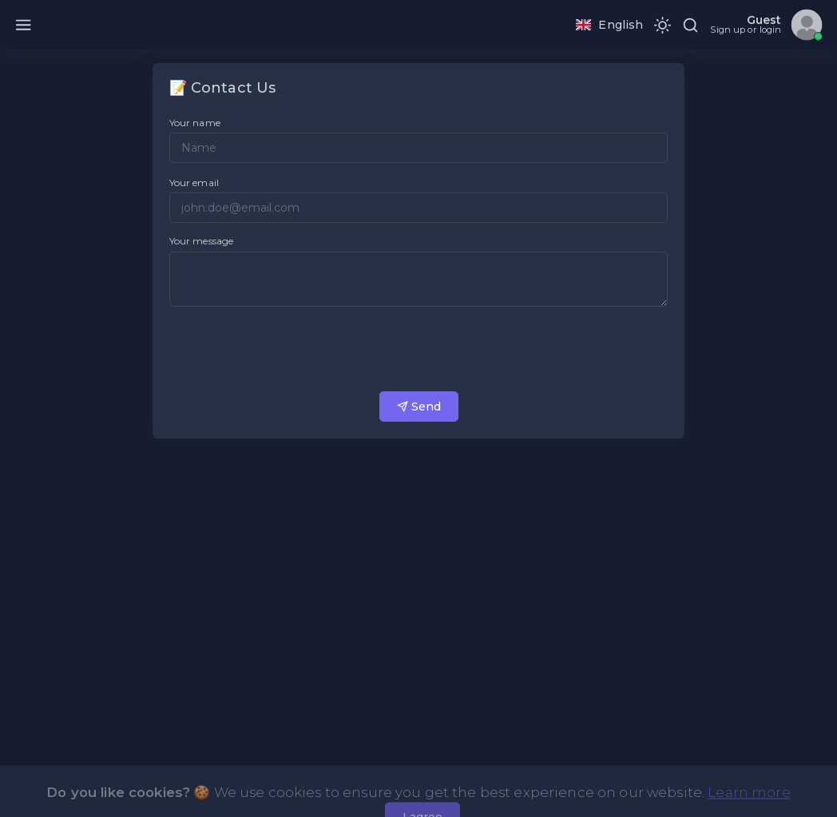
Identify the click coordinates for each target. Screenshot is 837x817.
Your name (194, 123)
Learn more (749, 807)
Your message (201, 241)
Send (419, 406)
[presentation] (290, 349)
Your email (194, 182)
